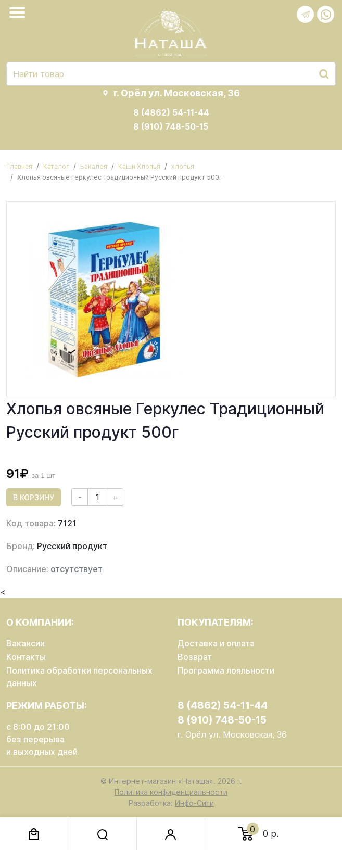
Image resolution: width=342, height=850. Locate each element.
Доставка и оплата (216, 643)
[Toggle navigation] (19, 12)
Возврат (195, 657)
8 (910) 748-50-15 (170, 126)
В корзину (33, 497)
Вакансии (25, 643)
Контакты (26, 657)
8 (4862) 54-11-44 (171, 112)
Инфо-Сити (194, 802)
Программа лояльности (226, 670)
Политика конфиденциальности (171, 792)
